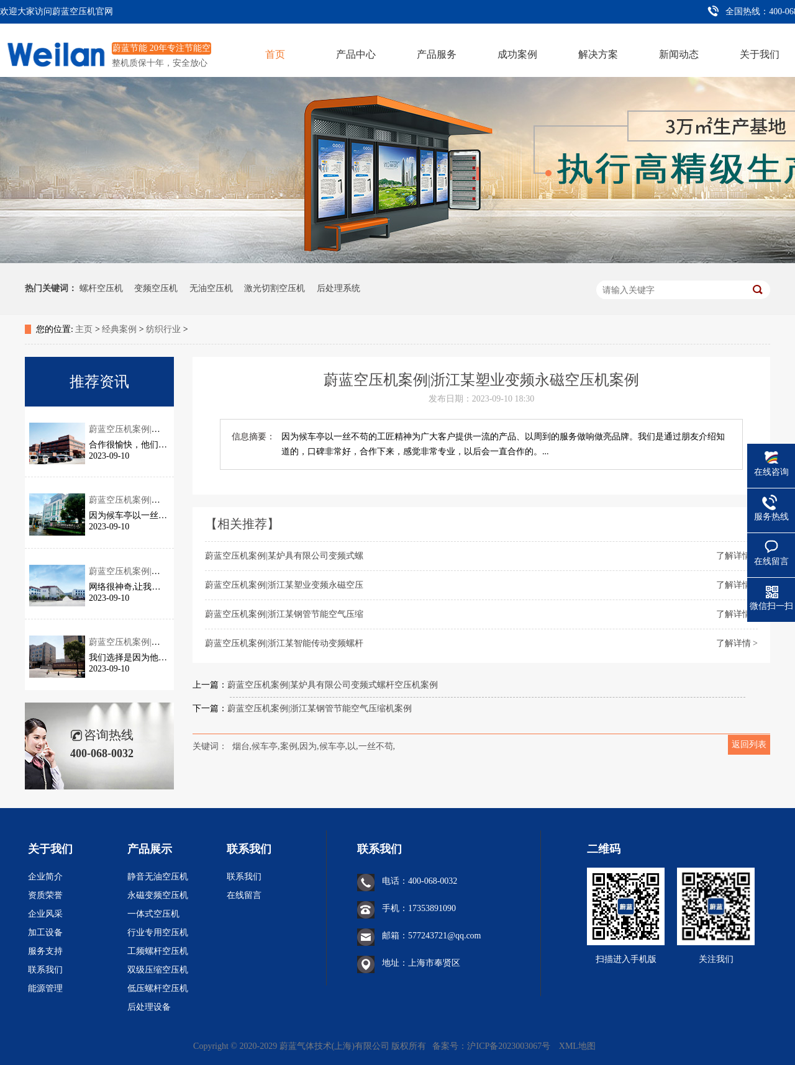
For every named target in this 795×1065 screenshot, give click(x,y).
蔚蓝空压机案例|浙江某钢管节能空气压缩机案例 (319, 708)
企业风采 (45, 914)
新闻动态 (679, 54)
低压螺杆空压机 (157, 988)
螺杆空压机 (101, 288)
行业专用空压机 (157, 932)
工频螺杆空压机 (157, 951)
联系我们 (45, 969)
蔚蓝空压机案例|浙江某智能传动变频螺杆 (284, 643)
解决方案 (598, 54)
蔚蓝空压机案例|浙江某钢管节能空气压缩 (284, 614)
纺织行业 (163, 329)
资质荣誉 (45, 895)
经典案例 (119, 329)
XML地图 (577, 1046)
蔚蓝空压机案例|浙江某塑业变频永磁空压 (284, 585)
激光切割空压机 (274, 288)
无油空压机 (211, 288)
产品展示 (149, 849)
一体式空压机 (153, 914)
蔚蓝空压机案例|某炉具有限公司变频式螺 (284, 555)
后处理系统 (338, 288)
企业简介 (45, 876)
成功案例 (517, 54)
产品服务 (437, 54)
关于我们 (759, 54)
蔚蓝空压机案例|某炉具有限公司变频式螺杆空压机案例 (332, 685)
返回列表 (749, 744)
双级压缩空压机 (157, 969)
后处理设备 (149, 1007)
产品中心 (356, 54)
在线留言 (244, 895)
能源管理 (45, 988)
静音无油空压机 (157, 876)
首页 (275, 54)
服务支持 (45, 951)
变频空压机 (156, 288)
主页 (84, 329)
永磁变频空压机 (157, 895)
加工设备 (45, 932)
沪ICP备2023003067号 (509, 1046)
